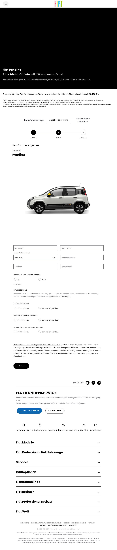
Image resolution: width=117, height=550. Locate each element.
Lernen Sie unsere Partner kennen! (28, 327)
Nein (44, 280)
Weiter (21, 366)
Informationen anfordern (83, 120)
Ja (18, 280)
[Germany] (43, 525)
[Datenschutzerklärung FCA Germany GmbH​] (46, 523)
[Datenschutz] (24, 523)
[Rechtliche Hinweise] (79, 523)
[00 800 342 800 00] (29, 411)
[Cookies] (67, 523)
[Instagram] (99, 383)
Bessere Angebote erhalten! (25, 315)
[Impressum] (91, 523)
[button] (58, 442)
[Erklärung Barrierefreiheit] (57, 525)
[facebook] (87, 383)
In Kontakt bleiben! (21, 303)
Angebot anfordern (58, 120)
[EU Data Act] (73, 525)
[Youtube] (93, 383)
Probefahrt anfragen (34, 120)
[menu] (5, 3)
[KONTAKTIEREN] (54, 411)
